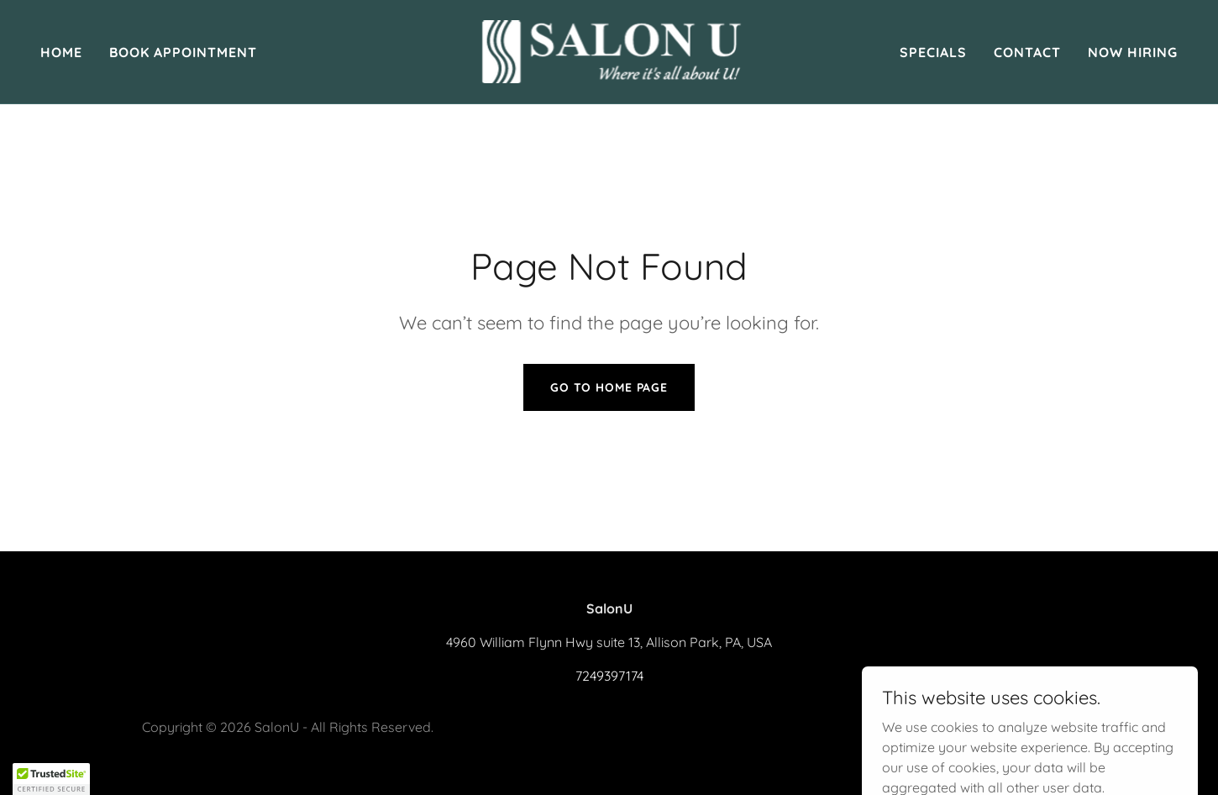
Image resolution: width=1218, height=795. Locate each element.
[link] (608, 50)
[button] (51, 779)
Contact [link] (1027, 52)
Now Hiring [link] (1133, 52)
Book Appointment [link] (183, 52)
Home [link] (61, 52)
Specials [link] (933, 52)
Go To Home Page (609, 387)
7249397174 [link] (609, 675)
